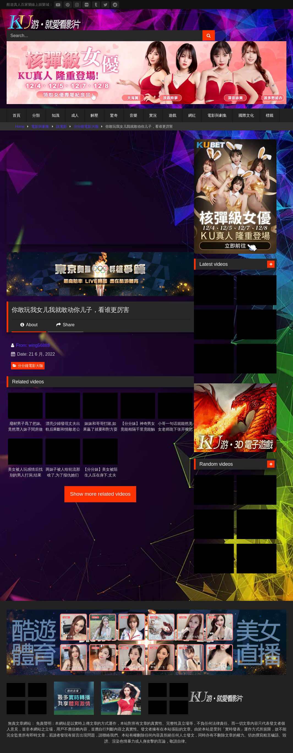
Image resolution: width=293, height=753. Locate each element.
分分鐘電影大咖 (86, 126)
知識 (55, 115)
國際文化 (246, 115)
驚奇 (114, 115)
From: (20, 345)
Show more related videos (100, 494)
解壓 (94, 115)
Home (20, 126)
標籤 (269, 115)
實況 (153, 115)
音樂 (133, 115)
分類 (36, 115)
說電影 (61, 126)
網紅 (192, 115)
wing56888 (39, 345)
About (28, 324)
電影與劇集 (217, 115)
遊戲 (172, 115)
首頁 (16, 115)
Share (65, 324)
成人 (75, 115)
